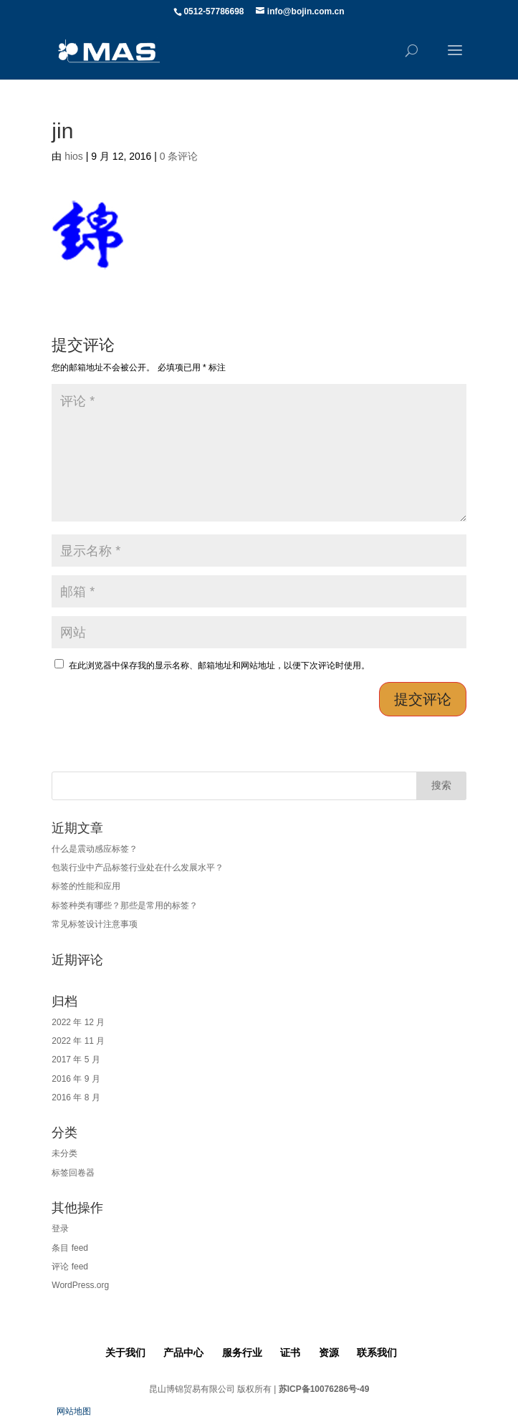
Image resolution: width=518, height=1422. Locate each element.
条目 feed (70, 1248)
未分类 (64, 1153)
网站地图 (74, 1411)
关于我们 (125, 1352)
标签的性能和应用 (86, 886)
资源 (329, 1352)
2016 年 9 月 (76, 1079)
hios (73, 156)
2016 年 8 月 (76, 1097)
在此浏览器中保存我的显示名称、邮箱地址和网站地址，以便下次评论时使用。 (219, 665)
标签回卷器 (73, 1173)
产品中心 (183, 1352)
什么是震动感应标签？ (95, 849)
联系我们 (377, 1352)
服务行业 (242, 1352)
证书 (290, 1352)
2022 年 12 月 (78, 1022)
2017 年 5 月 (76, 1060)
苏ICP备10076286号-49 (324, 1389)
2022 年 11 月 (78, 1041)
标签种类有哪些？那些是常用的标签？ (125, 905)
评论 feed (70, 1267)
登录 (60, 1229)
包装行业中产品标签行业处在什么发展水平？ (138, 868)
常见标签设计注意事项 (95, 924)
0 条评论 (179, 156)
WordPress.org (80, 1285)
